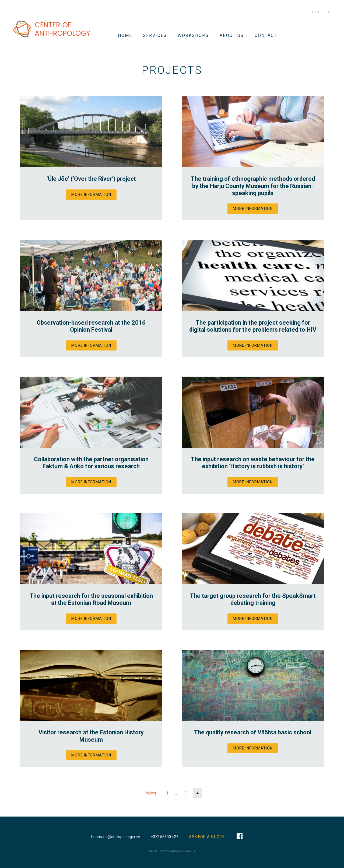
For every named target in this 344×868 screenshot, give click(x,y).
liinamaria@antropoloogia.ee (115, 837)
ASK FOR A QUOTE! (207, 837)
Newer (150, 793)
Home (125, 35)
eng (315, 12)
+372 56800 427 (164, 837)
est (328, 12)
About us (232, 35)
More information (91, 194)
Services (155, 35)
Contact (266, 35)
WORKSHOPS (193, 35)
